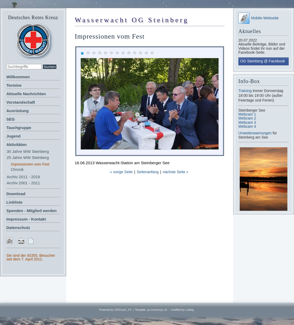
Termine (13, 85)
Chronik (17, 169)
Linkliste (14, 202)
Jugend (13, 136)
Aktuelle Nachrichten (26, 93)
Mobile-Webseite (258, 18)
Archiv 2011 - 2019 (23, 177)
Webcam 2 (247, 118)
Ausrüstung (17, 110)
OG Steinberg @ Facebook (262, 61)
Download (15, 193)
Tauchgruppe (18, 127)
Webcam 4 (247, 126)
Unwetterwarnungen (255, 133)
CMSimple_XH (122, 309)
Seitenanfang (148, 172)
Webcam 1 (247, 114)
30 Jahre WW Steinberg (28, 151)
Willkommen (18, 77)
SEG (10, 119)
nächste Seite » (175, 172)
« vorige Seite (121, 172)
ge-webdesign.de (157, 309)
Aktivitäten (16, 144)
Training (245, 91)
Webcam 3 (247, 122)
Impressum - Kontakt (26, 219)
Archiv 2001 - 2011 (23, 183)
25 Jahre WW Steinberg (28, 157)
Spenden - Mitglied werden (31, 210)
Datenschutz (18, 227)
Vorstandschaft (20, 102)
